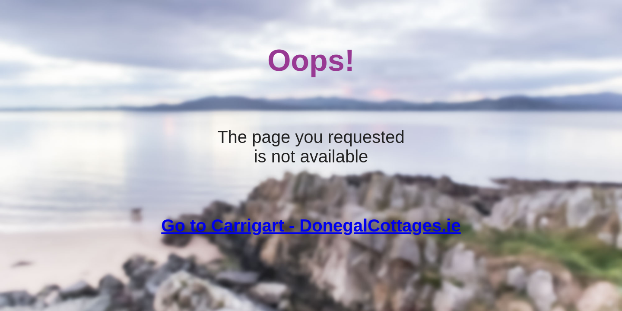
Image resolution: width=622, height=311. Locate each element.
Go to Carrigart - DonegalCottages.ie (310, 225)
